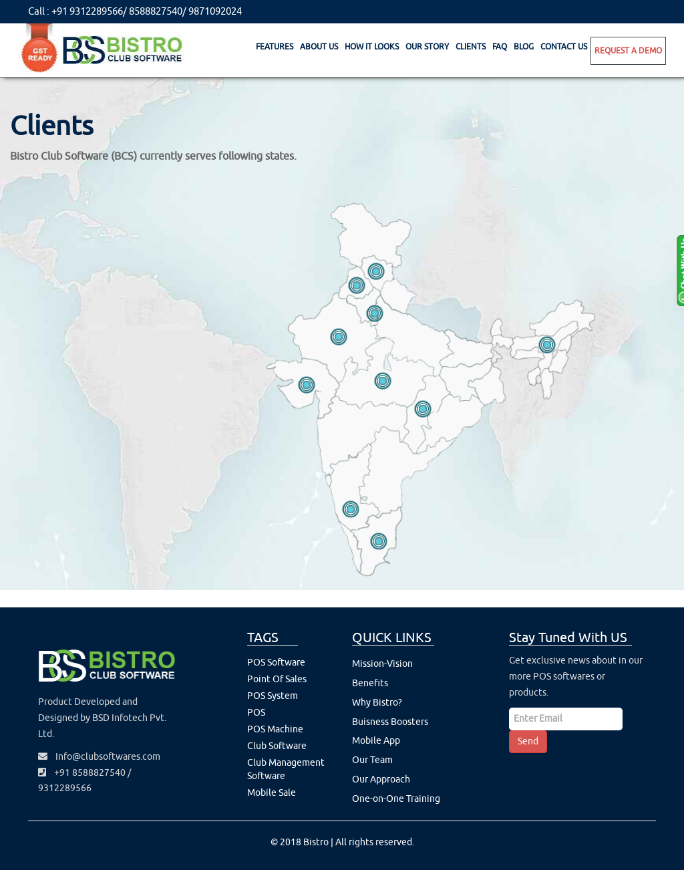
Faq (499, 46)
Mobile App (376, 740)
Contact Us (563, 46)
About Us (319, 46)
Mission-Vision (382, 664)
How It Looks (372, 46)
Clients (471, 46)
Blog (524, 46)
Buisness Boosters (390, 722)
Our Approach (381, 779)
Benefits (370, 683)
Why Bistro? (377, 702)
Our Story (427, 46)
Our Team (372, 760)
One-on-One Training (396, 799)
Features (274, 46)
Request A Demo (628, 50)
